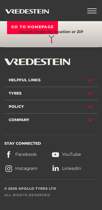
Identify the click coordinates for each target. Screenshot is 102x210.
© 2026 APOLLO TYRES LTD (30, 188)
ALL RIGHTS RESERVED (27, 195)
